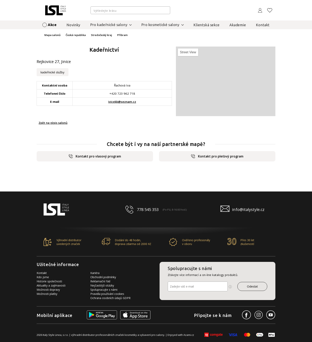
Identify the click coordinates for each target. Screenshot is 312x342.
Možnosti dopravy (48, 289)
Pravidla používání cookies (107, 294)
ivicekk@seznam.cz (122, 102)
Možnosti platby (47, 294)
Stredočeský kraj (101, 35)
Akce (52, 25)
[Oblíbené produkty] (269, 10)
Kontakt (263, 25)
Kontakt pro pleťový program (217, 156)
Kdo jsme (43, 277)
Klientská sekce (206, 25)
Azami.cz (188, 335)
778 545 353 (148, 209)
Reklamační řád (100, 281)
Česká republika (76, 35)
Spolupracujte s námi (103, 289)
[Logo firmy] (56, 10)
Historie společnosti (49, 281)
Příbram (122, 35)
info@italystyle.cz (248, 209)
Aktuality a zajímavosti (51, 285)
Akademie (237, 25)
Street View (188, 52)
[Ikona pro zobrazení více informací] (230, 286)
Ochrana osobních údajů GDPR (110, 298)
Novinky (73, 25)
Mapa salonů (52, 35)
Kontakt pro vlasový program (95, 156)
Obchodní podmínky (103, 277)
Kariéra (94, 273)
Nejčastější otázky (102, 285)
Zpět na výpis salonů (53, 123)
